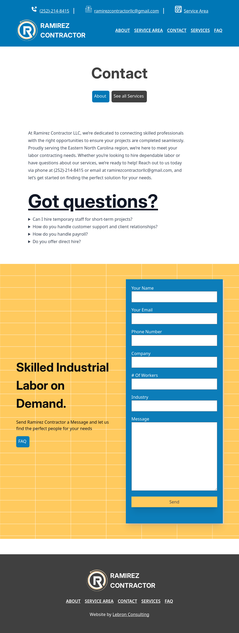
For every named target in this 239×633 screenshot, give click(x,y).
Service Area (196, 11)
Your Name (142, 288)
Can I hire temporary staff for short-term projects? (83, 219)
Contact (176, 30)
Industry (139, 397)
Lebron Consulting (131, 614)
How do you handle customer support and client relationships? (95, 227)
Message (140, 419)
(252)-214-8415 (54, 11)
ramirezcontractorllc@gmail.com (126, 11)
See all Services (129, 96)
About (122, 30)
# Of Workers (144, 375)
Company (141, 353)
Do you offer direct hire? (57, 241)
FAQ (218, 30)
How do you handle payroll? (60, 234)
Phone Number (146, 332)
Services (200, 30)
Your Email (142, 310)
